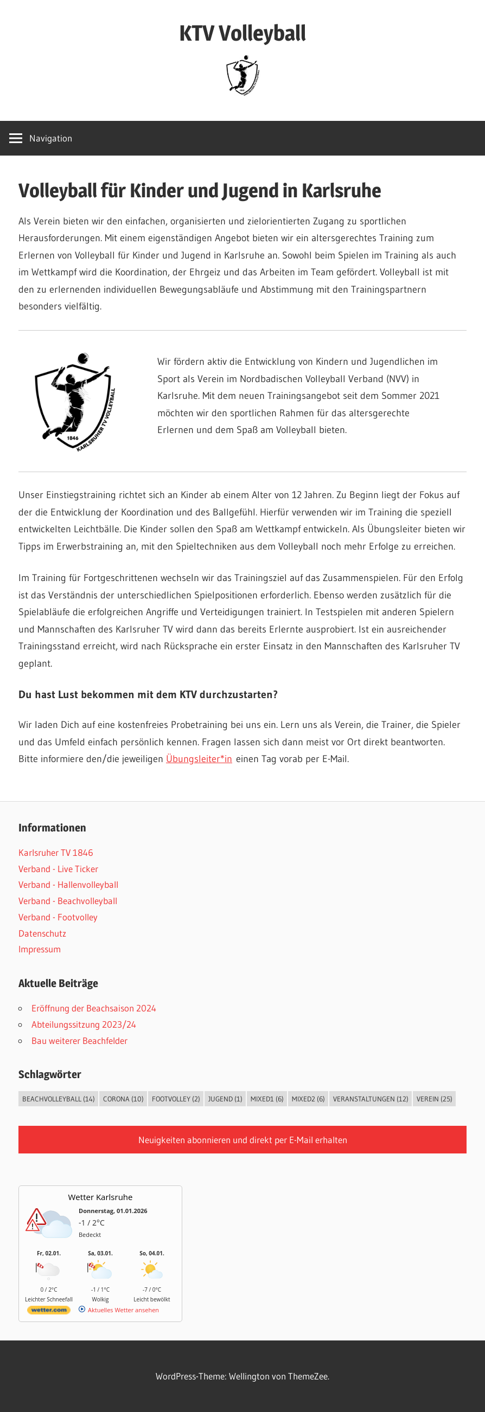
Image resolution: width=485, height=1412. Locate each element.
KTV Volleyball (242, 33)
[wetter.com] (49, 1312)
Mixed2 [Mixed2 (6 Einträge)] (308, 1098)
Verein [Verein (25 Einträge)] (434, 1098)
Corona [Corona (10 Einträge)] (123, 1098)
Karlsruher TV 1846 (55, 852)
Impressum (39, 949)
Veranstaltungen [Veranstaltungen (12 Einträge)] (371, 1098)
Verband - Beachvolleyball (67, 900)
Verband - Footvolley (58, 917)
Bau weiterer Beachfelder (79, 1040)
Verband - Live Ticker (58, 868)
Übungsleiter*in (199, 759)
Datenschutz (42, 933)
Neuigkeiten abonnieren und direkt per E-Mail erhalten (242, 1139)
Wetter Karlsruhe (100, 1196)
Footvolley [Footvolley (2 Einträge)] (176, 1098)
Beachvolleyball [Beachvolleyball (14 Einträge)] (58, 1098)
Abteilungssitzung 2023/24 (83, 1024)
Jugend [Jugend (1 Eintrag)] (225, 1098)
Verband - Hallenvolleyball (68, 884)
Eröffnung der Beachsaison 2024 (93, 1008)
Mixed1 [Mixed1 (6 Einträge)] (267, 1098)
